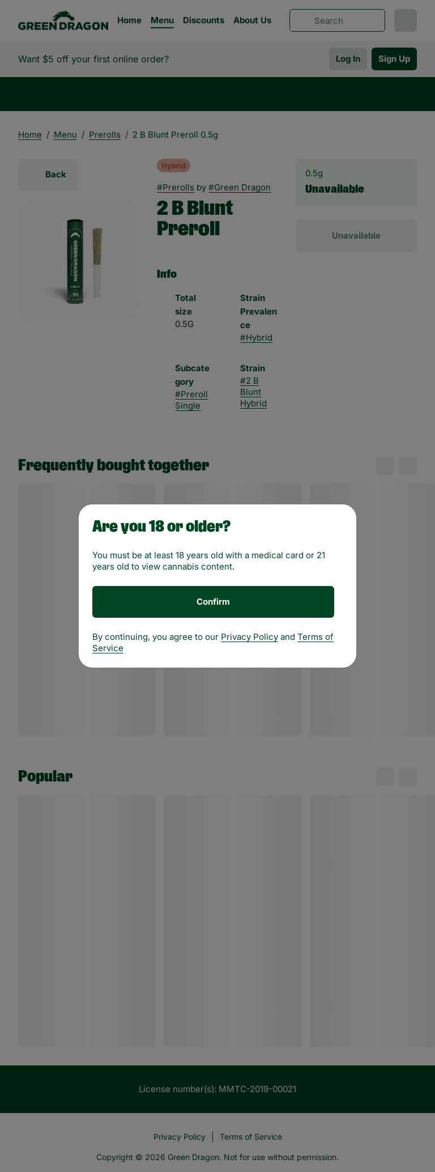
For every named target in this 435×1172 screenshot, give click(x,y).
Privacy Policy (249, 636)
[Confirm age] (213, 602)
